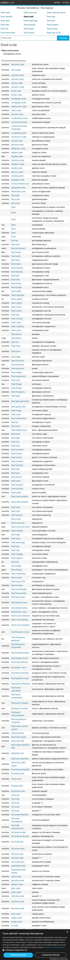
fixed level (15, 434)
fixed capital (16, 299)
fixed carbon (16, 303)
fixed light (15, 438)
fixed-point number (19, 708)
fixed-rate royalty (18, 737)
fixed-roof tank (17, 741)
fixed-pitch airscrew (20, 673)
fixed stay (5, 24)
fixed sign (51, 16)
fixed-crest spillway (19, 619)
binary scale (16, 95)
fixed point (15, 481)
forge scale (16, 779)
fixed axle (15, 260)
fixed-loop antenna (19, 662)
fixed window (17, 585)
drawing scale (17, 176)
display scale (17, 156)
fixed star (51, 20)
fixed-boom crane (19, 612)
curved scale (16, 141)
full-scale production (20, 836)
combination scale (19, 118)
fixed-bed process (19, 602)
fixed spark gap (30, 20)
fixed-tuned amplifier (20, 769)
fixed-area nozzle (18, 593)
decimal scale (17, 144)
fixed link (15, 442)
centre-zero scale (18, 106)
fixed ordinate (17, 461)
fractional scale (18, 791)
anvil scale (16, 70)
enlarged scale (17, 180)
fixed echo (15, 351)
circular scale (17, 114)
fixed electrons (17, 360)
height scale (16, 918)
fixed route (5, 12)
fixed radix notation (19, 496)
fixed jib (14, 422)
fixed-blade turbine (19, 608)
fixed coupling (17, 326)
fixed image (16, 410)
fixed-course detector (20, 616)
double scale (16, 168)
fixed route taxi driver (56, 12)
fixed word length (19, 589)
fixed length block (19, 430)
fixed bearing (17, 268)
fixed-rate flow (17, 733)
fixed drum (16, 346)
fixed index (16, 414)
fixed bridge (16, 287)
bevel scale (16, 91)
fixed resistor (17, 515)
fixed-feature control (20, 632)
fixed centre (16, 311)
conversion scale (18, 137)
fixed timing (52, 28)
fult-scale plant (17, 862)
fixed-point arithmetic (20, 684)
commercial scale (19, 122)
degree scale (16, 152)
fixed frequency (18, 392)
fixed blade (16, 283)
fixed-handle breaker (20, 653)
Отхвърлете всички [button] (51, 955)
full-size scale (17, 854)
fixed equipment (18, 376)
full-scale (15, 795)
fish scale (15, 203)
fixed (13, 207)
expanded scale (18, 187)
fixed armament (18, 248)
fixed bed (15, 275)
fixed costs (16, 322)
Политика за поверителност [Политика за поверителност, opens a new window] (54, 947)
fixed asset (16, 252)
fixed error (15, 380)
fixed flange (16, 384)
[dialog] (35, 944)
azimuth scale (17, 75)
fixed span (5, 20)
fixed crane (16, 330)
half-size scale (17, 896)
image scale (16, 921)
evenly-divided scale (20, 184)
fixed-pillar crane (18, 667)
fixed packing (17, 465)
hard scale (15, 914)
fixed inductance (18, 418)
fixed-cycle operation (20, 625)
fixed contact (17, 318)
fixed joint (15, 426)
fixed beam (16, 264)
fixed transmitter (8, 32)
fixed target (29, 28)
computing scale (18, 133)
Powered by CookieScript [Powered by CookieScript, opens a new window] (59, 959)
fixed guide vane (18, 406)
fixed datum (16, 334)
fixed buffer (16, 291)
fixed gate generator (20, 401)
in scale (14, 925)
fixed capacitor (17, 295)
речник (57, 2)
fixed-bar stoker (18, 597)
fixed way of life (54, 32)
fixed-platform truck (20, 678)
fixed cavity (16, 307)
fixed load (15, 445)
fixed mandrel (17, 449)
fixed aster (15, 256)
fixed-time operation (20, 758)
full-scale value (18, 848)
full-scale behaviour (20, 814)
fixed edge (15, 357)
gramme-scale (17, 880)
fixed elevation (17, 364)
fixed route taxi (30, 12)
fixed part (15, 469)
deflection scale (18, 148)
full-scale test (17, 841)
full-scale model (18, 832)
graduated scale (18, 866)
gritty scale (16, 892)
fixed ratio (15, 507)
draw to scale (17, 172)
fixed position (17, 485)
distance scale (17, 160)
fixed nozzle (16, 453)
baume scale (17, 83)
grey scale (15, 888)
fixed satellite (6, 16)
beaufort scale (17, 87)
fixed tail (4, 28)
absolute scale (17, 64)
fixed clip (15, 314)
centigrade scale (18, 98)
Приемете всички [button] (18, 955)
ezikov (7, 2)
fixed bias (15, 279)
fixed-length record (19, 658)
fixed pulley (16, 492)
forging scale (17, 786)
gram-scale (16, 876)
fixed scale (28, 16)
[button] (35, 950)
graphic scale (17, 884)
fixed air (14, 240)
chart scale (16, 110)
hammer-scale (17, 901)
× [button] (67, 932)
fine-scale (15, 199)
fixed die (15, 342)
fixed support (52, 24)
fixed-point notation (20, 703)
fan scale (15, 195)
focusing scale (17, 773)
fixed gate (15, 396)
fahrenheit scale (18, 191)
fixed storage (29, 24)
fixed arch (15, 244)
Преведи (63, 38)
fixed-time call (17, 753)
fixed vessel (29, 32)
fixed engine (16, 372)
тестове (65, 2)
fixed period (16, 477)
